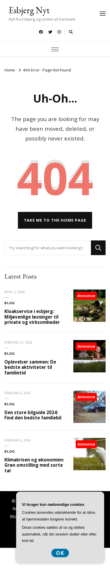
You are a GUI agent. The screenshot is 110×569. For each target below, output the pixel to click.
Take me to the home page (55, 220)
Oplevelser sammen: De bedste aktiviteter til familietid (30, 367)
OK (60, 553)
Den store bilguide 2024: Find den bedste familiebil (32, 415)
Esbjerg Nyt (29, 10)
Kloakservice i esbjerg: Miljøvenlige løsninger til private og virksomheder (32, 316)
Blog (9, 303)
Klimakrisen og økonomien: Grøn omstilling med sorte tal (34, 465)
